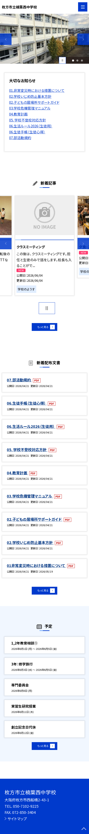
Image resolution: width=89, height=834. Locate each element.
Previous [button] (6, 39)
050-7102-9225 (26, 806)
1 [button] (73, 60)
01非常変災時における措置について (36, 568)
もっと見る (42, 328)
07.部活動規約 (20, 137)
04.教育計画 (18, 114)
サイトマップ (17, 818)
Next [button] (83, 39)
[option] (44, 39)
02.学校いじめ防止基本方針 (30, 96)
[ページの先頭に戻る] (84, 829)
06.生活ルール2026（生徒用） (30, 125)
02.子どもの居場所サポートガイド (34, 102)
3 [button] (82, 60)
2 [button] (77, 60)
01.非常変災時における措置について (36, 90)
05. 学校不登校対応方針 (27, 119)
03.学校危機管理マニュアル (29, 108)
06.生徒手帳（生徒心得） (27, 131)
